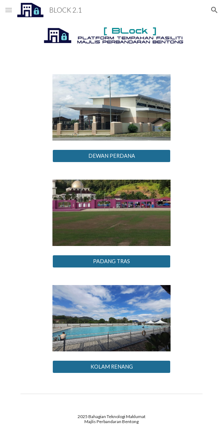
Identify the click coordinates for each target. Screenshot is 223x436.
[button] (8, 10)
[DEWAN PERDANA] (111, 156)
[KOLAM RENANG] (111, 367)
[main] (111, 419)
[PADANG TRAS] (111, 261)
